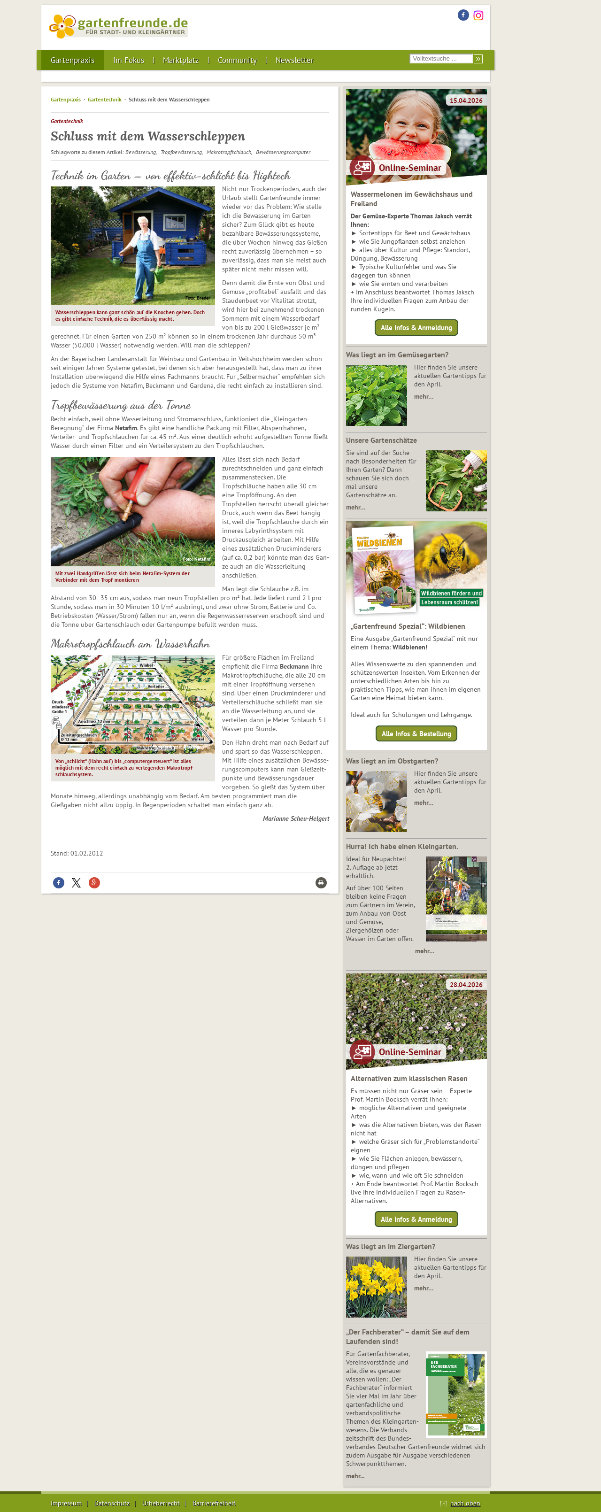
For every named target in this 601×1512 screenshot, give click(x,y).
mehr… (423, 396)
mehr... (355, 1476)
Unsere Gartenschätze (381, 440)
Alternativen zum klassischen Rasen (409, 1078)
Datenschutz (112, 1503)
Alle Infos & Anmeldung (416, 327)
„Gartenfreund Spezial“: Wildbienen (408, 626)
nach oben (465, 1503)
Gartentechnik (105, 99)
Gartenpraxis (72, 60)
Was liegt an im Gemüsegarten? (397, 354)
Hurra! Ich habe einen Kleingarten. (402, 846)
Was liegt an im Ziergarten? (390, 1246)
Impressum (66, 1503)
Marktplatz (181, 60)
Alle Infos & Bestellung (416, 733)
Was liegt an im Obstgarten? (392, 760)
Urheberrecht (161, 1503)
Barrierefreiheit (214, 1503)
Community (237, 60)
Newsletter (295, 60)
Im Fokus (128, 60)
